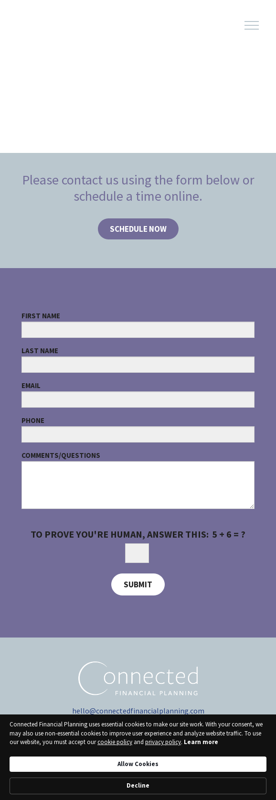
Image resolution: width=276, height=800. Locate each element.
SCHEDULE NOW (138, 229)
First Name (40, 315)
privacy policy (163, 742)
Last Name (39, 350)
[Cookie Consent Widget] (138, 757)
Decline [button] (138, 785)
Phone (32, 420)
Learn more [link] (201, 742)
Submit (138, 584)
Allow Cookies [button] (138, 764)
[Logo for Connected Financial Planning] (62, 25)
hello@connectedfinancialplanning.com (138, 710)
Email (31, 385)
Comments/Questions (60, 455)
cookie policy (114, 742)
